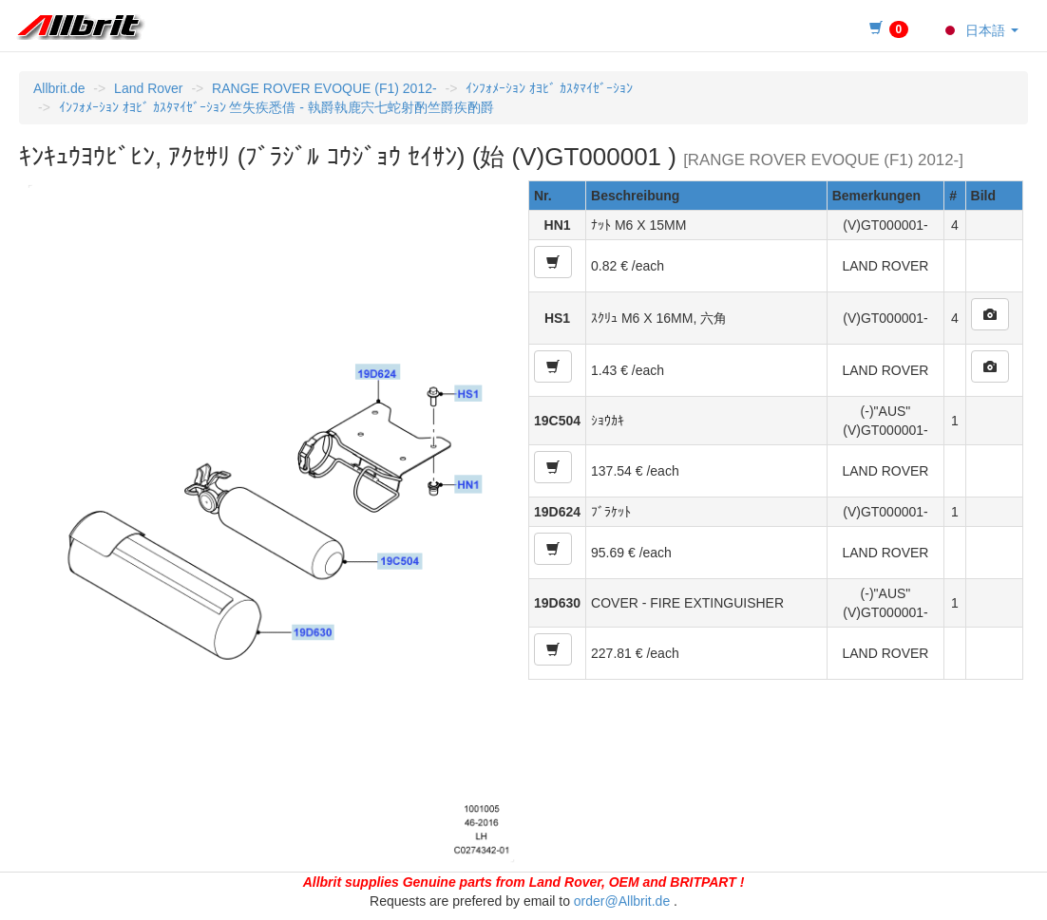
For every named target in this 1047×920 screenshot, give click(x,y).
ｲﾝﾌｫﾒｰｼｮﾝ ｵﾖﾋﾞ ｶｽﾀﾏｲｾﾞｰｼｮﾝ (549, 88)
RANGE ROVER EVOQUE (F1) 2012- (324, 88)
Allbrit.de (59, 88)
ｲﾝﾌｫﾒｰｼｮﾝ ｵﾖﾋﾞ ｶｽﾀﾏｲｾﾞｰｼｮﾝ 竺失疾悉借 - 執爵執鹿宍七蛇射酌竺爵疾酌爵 (276, 107)
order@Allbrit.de (622, 901)
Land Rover (148, 88)
